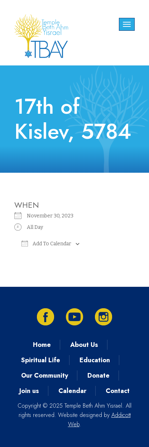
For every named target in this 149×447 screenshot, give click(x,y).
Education (95, 360)
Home (42, 344)
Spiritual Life (40, 360)
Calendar (72, 391)
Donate (98, 375)
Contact (118, 391)
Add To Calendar (46, 243)
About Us (84, 344)
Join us (29, 391)
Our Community (44, 375)
